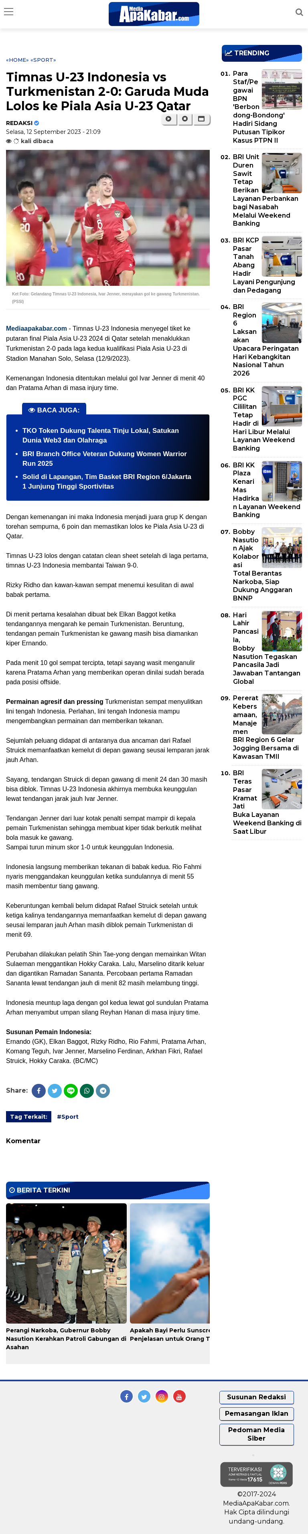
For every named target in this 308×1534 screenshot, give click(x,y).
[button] (201, 119)
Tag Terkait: (28, 1116)
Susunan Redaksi (256, 1397)
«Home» (17, 60)
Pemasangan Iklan (256, 1413)
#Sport (68, 1116)
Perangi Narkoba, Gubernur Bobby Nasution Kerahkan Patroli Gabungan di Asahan (66, 1339)
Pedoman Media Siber (256, 1434)
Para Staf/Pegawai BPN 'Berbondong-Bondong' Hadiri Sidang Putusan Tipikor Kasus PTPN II (259, 107)
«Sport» (43, 60)
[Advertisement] (265, 892)
